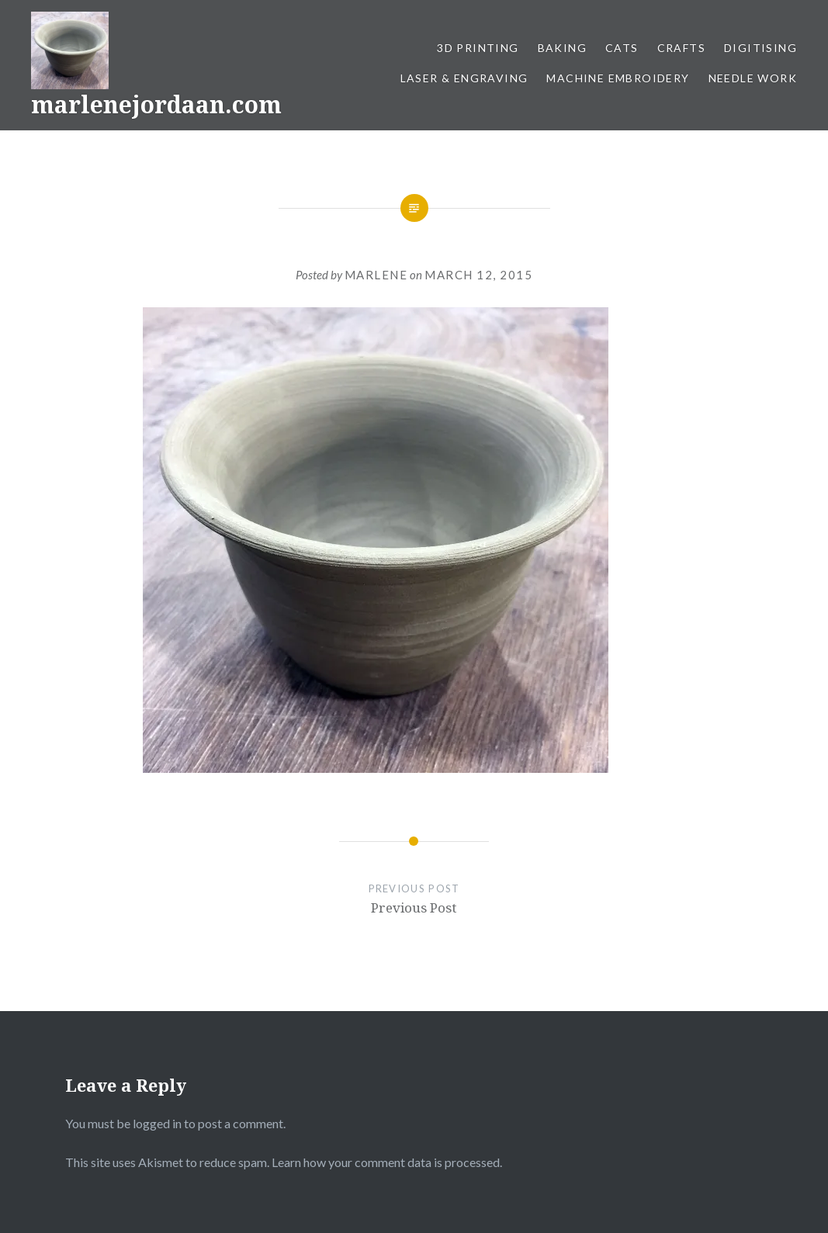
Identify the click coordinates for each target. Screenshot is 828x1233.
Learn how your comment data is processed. (387, 1162)
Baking (562, 47)
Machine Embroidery (617, 78)
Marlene (376, 275)
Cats (622, 47)
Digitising (760, 47)
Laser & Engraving (464, 78)
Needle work (752, 78)
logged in (157, 1123)
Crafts (681, 47)
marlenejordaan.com (156, 104)
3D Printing (477, 47)
